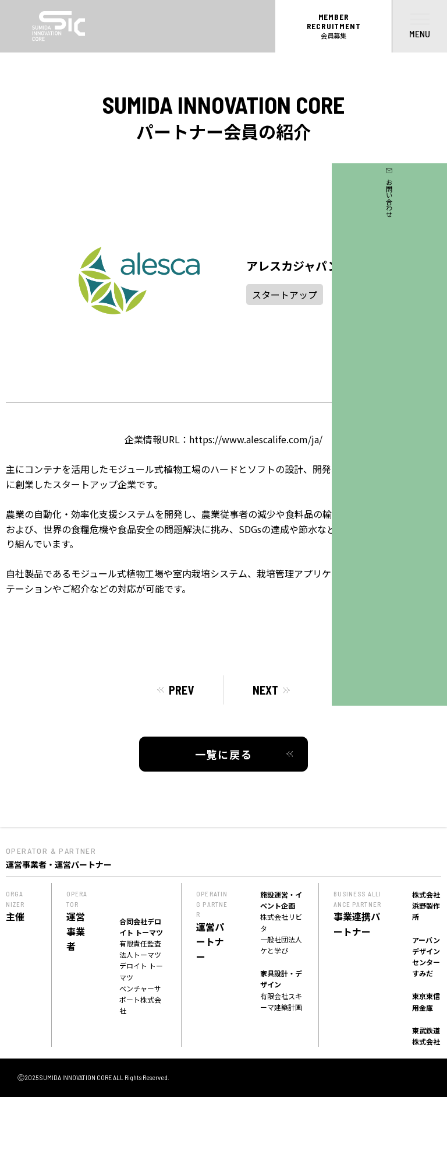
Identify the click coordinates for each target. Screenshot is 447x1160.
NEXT (265, 690)
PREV (181, 690)
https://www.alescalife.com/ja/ (255, 439)
